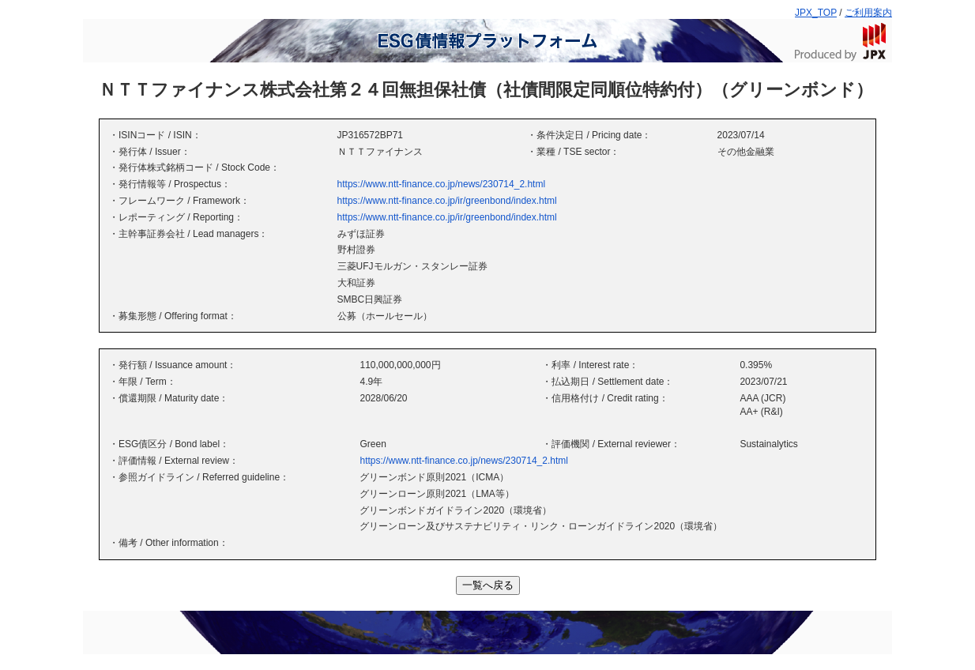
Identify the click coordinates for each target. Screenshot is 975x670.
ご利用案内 (868, 12)
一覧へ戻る (488, 585)
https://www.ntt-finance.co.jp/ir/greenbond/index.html (447, 200)
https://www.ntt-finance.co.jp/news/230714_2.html (441, 184)
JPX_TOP (816, 12)
